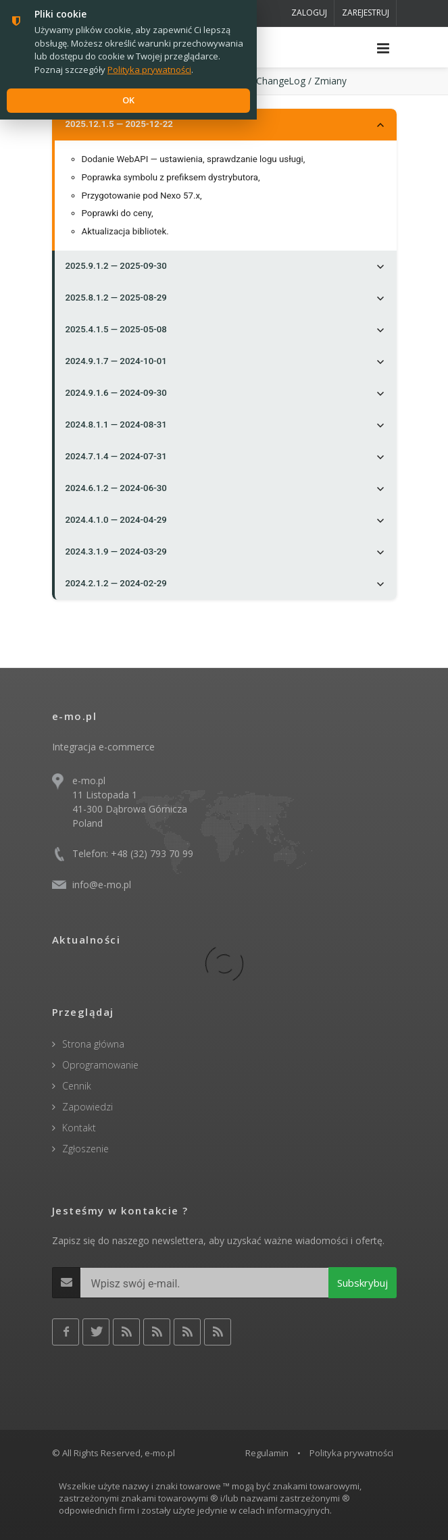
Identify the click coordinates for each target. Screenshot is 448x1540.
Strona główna (93, 1043)
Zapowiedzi (87, 1106)
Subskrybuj (362, 1282)
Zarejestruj (365, 12)
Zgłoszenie (85, 1148)
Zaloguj (309, 12)
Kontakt (79, 1127)
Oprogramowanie (100, 1064)
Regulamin (267, 1453)
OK (128, 100)
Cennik (76, 1085)
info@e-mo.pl (101, 884)
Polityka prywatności (351, 1453)
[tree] (224, 354)
